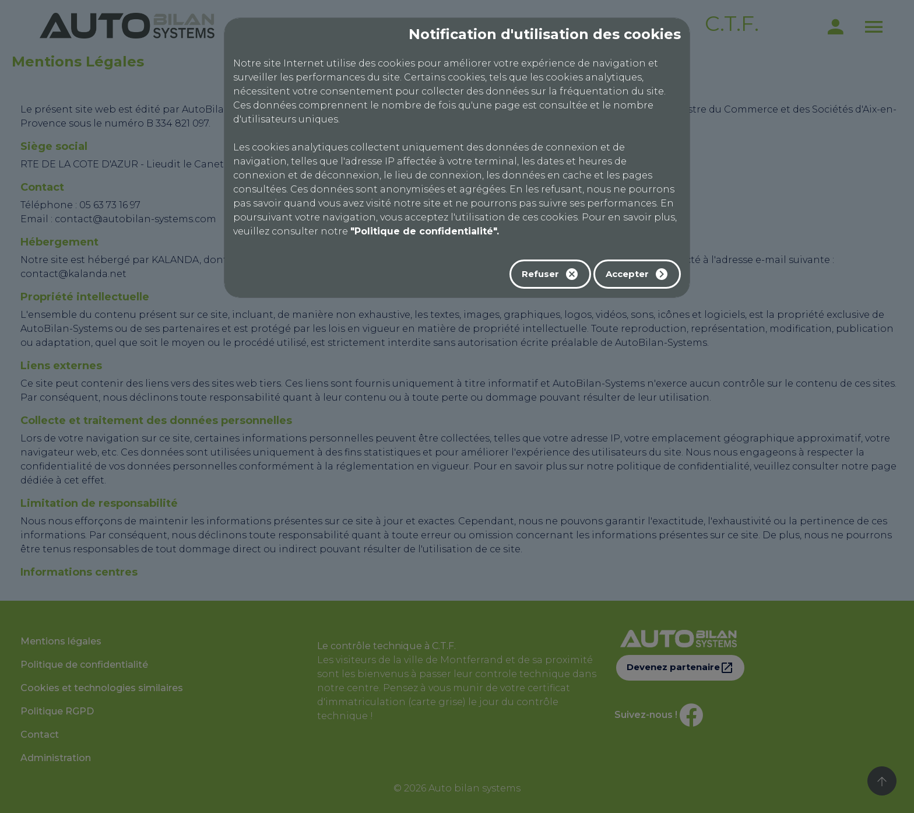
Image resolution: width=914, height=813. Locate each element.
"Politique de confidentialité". (424, 231)
